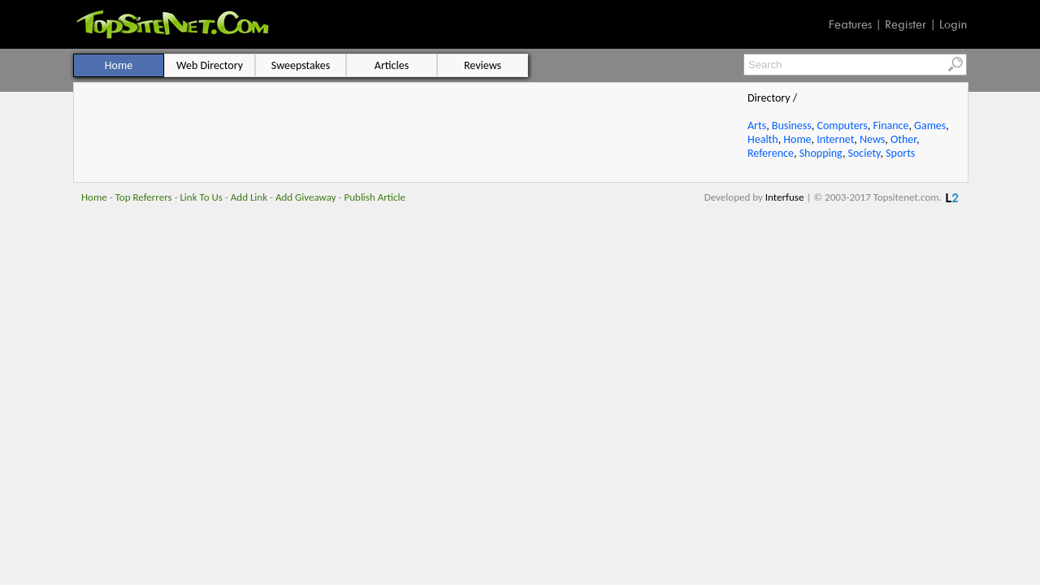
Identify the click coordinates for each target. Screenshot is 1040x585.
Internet (835, 139)
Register (905, 24)
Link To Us (201, 197)
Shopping (821, 153)
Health (763, 139)
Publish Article (374, 197)
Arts (757, 125)
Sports (900, 153)
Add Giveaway (305, 197)
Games (930, 125)
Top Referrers (143, 197)
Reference (771, 153)
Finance (890, 125)
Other (903, 139)
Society (864, 153)
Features (850, 24)
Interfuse (784, 197)
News (872, 139)
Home (797, 139)
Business (792, 125)
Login (953, 24)
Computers (842, 125)
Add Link (249, 197)
